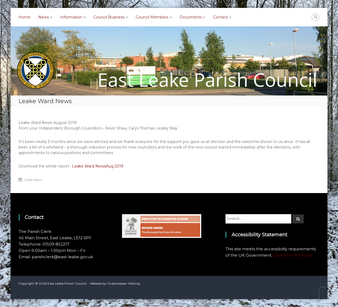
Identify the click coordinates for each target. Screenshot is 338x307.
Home (24, 17)
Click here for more (292, 255)
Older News (33, 180)
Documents (191, 17)
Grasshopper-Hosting (123, 283)
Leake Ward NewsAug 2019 (97, 166)
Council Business (108, 17)
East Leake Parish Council (67, 283)
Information (71, 17)
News (43, 17)
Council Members (152, 17)
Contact (220, 17)
